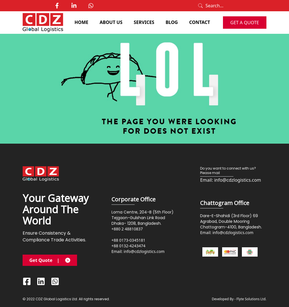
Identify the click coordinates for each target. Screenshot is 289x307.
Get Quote (49, 260)
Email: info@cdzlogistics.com (138, 251)
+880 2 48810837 (127, 229)
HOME (81, 22)
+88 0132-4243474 (128, 245)
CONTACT (199, 22)
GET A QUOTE (244, 22)
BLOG (172, 22)
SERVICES (144, 22)
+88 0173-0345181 (128, 240)
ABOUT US (111, 22)
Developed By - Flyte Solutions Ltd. (239, 299)
